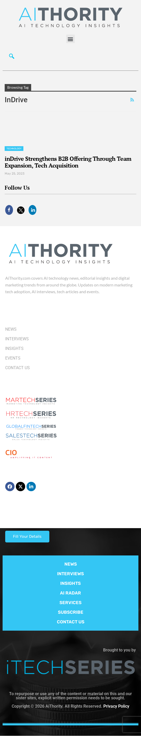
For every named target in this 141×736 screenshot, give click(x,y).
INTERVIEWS (70, 573)
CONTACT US (70, 621)
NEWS (70, 564)
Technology (14, 148)
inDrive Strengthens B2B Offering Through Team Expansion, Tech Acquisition (68, 162)
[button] (70, 39)
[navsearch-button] (11, 57)
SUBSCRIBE (70, 612)
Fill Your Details (27, 536)
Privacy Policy (116, 706)
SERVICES (70, 602)
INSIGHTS (70, 583)
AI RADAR (70, 593)
